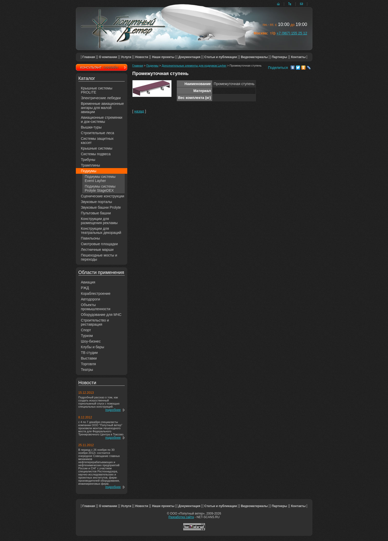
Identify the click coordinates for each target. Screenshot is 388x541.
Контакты (298, 57)
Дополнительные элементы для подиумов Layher (194, 65)
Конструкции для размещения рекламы (99, 221)
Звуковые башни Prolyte (101, 207)
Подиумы (88, 171)
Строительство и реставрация (95, 322)
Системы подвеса (96, 154)
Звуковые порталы (96, 202)
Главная (89, 57)
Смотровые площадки (99, 244)
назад (139, 111)
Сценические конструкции (102, 196)
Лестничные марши (97, 249)
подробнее (113, 410)
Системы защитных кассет (97, 140)
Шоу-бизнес (91, 341)
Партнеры (279, 57)
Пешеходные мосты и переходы (99, 257)
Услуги (126, 57)
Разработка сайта (181, 517)
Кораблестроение (96, 293)
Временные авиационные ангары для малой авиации (102, 108)
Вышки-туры (91, 127)
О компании (108, 57)
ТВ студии (89, 353)
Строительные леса (97, 133)
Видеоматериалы (254, 57)
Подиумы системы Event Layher (100, 179)
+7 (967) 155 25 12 (292, 33)
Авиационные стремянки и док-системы (101, 119)
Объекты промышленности (96, 307)
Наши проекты (163, 57)
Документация (189, 57)
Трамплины (90, 165)
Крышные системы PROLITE (96, 90)
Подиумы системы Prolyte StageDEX (100, 188)
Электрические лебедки (101, 98)
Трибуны (88, 160)
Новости (141, 57)
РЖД (85, 288)
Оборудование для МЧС (101, 315)
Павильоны (90, 238)
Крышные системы (96, 148)
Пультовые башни (96, 213)
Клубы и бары (92, 347)
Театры (87, 370)
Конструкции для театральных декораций (101, 230)
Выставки (89, 358)
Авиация (88, 282)
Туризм (87, 336)
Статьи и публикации (220, 57)
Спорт (86, 330)
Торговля (88, 364)
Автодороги (90, 299)
